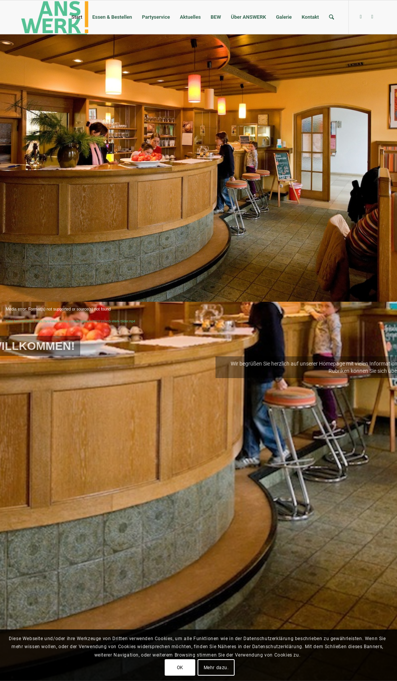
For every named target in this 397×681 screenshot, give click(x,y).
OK (180, 667)
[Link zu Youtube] (372, 17)
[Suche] (331, 17)
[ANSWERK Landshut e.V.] (54, 17)
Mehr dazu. (216, 667)
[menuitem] (77, 17)
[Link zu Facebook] (360, 17)
